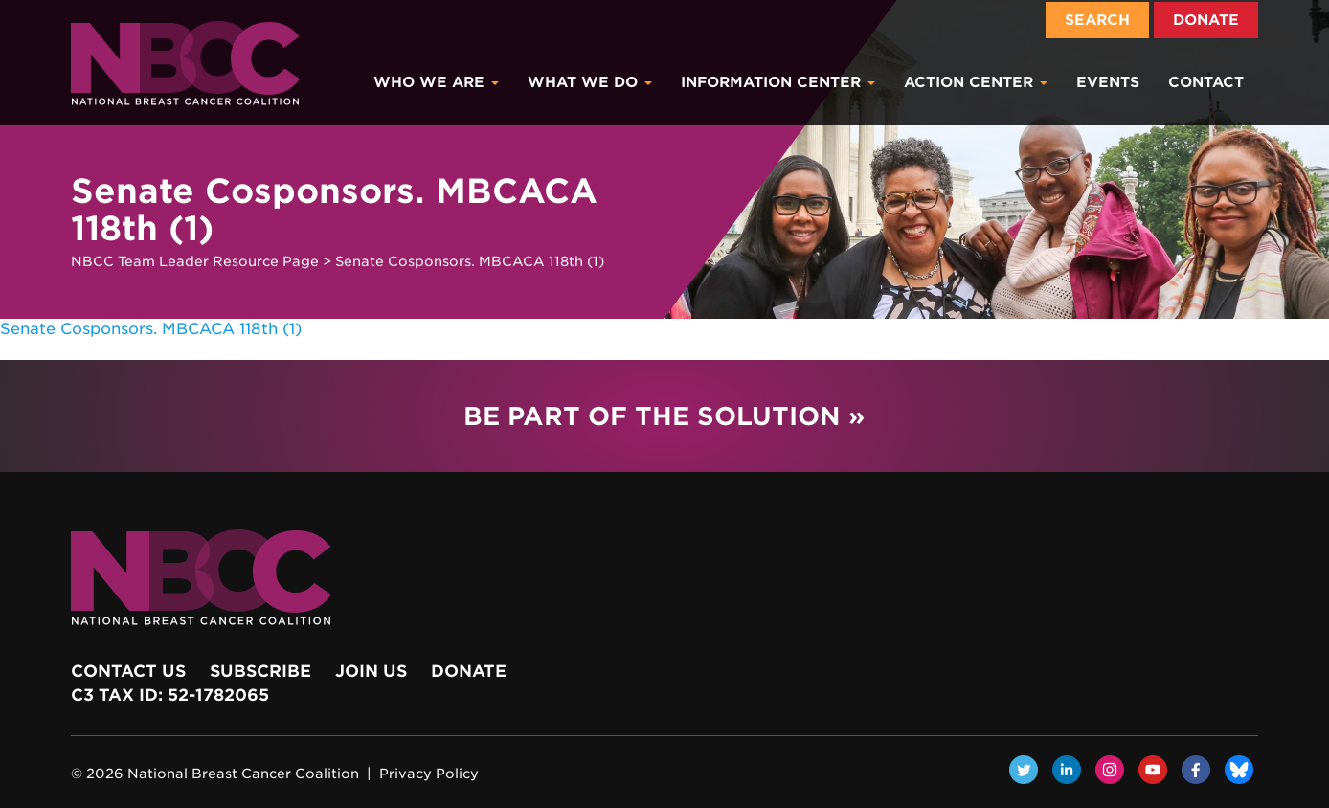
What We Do (590, 82)
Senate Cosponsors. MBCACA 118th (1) (151, 329)
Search (1097, 20)
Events (1107, 82)
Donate (1206, 20)
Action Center (975, 82)
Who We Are (436, 82)
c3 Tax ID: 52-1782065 (170, 695)
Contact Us (128, 671)
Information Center (778, 82)
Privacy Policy (429, 773)
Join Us (371, 671)
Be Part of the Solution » (664, 416)
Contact (1206, 82)
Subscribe (260, 671)
